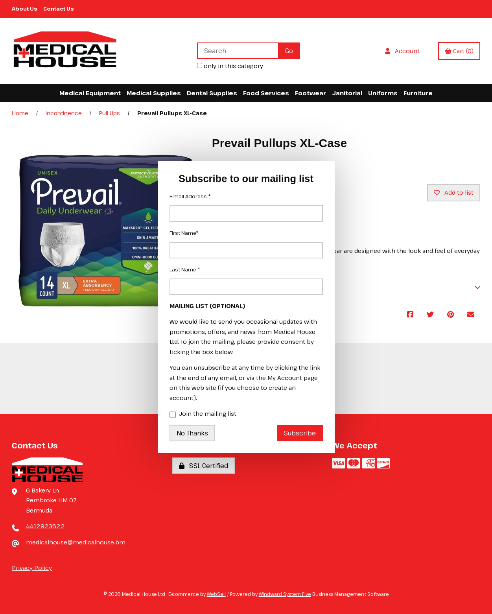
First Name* (184, 232)
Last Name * (185, 269)
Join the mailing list (203, 414)
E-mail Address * (190, 196)
